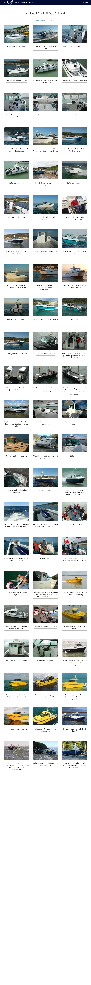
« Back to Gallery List (45, 21)
